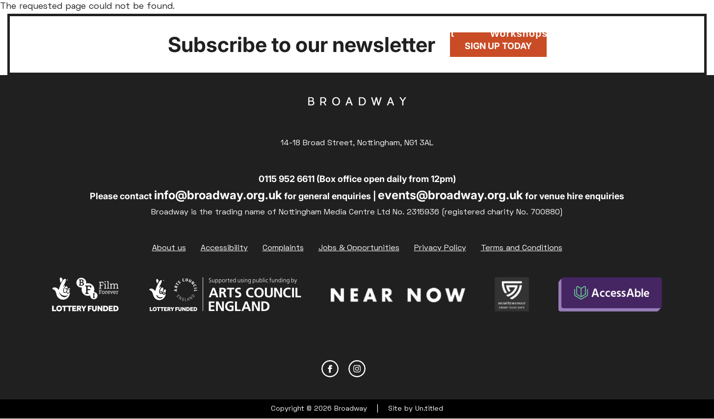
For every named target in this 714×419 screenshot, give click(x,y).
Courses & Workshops (519, 28)
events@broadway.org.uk (450, 195)
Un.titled (429, 409)
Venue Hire (383, 28)
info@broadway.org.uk (218, 195)
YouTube (384, 368)
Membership (184, 23)
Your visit (444, 28)
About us (169, 248)
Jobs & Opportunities (358, 248)
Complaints (283, 248)
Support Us (246, 28)
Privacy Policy (440, 248)
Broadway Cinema (357, 116)
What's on (110, 28)
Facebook (330, 368)
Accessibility (224, 248)
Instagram (357, 368)
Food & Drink (310, 28)
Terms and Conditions (521, 248)
